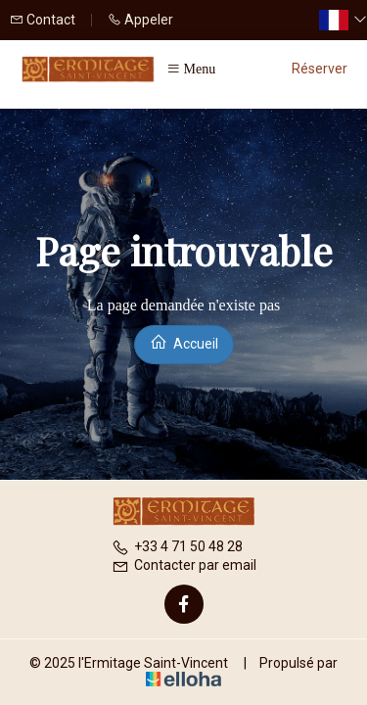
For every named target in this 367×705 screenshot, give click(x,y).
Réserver (319, 68)
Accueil (184, 342)
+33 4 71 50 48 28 (177, 546)
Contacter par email (184, 565)
